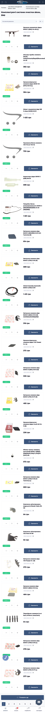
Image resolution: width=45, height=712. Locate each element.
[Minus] (6, 46)
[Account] (43, 2)
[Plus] (17, 46)
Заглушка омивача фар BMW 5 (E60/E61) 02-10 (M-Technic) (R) (32, 233)
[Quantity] (12, 47)
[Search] (6, 2)
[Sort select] (19, 21)
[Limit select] (41, 21)
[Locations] (39, 2)
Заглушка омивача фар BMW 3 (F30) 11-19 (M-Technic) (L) (31, 479)
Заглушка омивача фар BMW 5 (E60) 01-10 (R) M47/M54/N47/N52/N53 (31, 315)
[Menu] (2, 2)
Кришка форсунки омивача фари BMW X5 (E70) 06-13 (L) (31, 84)
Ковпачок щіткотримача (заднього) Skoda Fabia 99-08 (32, 506)
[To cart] (33, 46)
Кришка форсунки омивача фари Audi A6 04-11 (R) (32, 424)
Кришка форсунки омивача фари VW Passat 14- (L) (32, 342)
